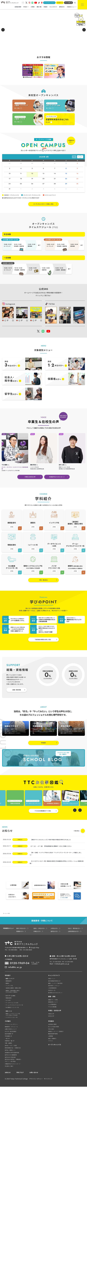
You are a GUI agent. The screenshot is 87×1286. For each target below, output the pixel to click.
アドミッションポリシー (11, 1024)
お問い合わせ (33, 1072)
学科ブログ (20, 1072)
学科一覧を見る (43, 580)
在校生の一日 (51, 990)
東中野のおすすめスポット (55, 992)
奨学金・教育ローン (10, 1050)
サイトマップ (48, 1079)
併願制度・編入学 (9, 1041)
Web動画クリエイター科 (12, 1007)
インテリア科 (9, 985)
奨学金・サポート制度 (11, 1045)
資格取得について (53, 1002)
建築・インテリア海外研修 (55, 983)
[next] (81, 156)
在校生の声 (51, 1016)
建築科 (7, 983)
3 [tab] (44, 49)
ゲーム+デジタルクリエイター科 (14, 1005)
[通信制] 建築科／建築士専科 (13, 988)
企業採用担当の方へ (73, 931)
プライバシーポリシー (36, 1079)
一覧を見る (76, 831)
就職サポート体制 (53, 1000)
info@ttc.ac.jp (15, 967)
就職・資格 (39, 6)
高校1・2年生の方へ (39, 928)
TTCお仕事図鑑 (52, 1007)
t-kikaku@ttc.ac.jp (62, 964)
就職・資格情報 (16, 690)
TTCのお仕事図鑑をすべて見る (43, 811)
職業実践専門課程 (53, 1034)
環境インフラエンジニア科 (13, 1014)
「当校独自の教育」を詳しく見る (43, 639)
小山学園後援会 (52, 1004)
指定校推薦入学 (9, 1034)
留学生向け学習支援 (10, 1057)
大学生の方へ (54, 928)
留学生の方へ (62, 6)
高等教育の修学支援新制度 (12, 1052)
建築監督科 (9, 981)
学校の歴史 (51, 1029)
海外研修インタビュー (54, 985)
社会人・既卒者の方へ (74, 928)
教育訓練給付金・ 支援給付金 (13, 1048)
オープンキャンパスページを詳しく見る (43, 204)
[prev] (78, 156)
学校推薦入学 (8, 1036)
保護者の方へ (20, 931)
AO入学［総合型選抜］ (11, 1031)
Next (84, 29)
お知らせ (8, 1072)
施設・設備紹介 (52, 1038)
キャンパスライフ (53, 6)
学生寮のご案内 (9, 1066)
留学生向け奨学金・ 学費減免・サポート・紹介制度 (13, 1060)
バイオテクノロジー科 (12, 1017)
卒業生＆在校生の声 (30, 477)
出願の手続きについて (11, 1029)
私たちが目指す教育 (53, 1026)
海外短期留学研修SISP (54, 981)
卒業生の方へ (37, 931)
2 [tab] (42, 49)
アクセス (50, 1041)
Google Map (35, 947)
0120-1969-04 (20, 963)
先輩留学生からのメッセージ (57, 477)
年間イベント (51, 978)
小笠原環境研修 (52, 988)
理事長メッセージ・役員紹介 (56, 1031)
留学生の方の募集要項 (11, 1055)
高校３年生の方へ (21, 928)
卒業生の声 (51, 1014)
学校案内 (45, 6)
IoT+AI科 (8, 1000)
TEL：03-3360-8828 (55, 961)
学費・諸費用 (8, 1043)
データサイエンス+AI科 (12, 1002)
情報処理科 (9, 998)
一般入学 (7, 1038)
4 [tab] (46, 49)
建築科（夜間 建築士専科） (13, 991)
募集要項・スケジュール (11, 1026)
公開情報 (50, 1036)
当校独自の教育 (18, 6)
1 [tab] (40, 49)
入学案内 (32, 6)
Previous (3, 29)
